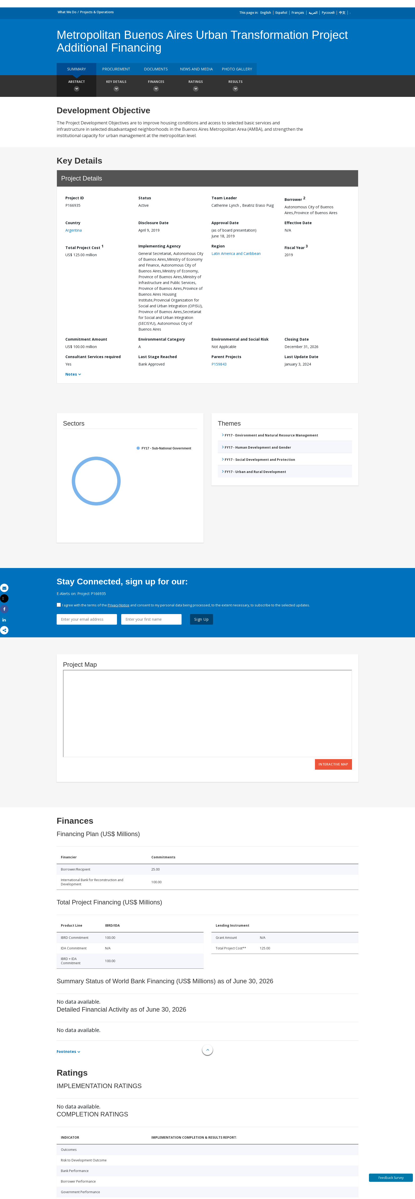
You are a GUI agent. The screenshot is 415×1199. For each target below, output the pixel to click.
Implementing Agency (159, 246)
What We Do (67, 12)
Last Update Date (301, 356)
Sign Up (201, 619)
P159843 (219, 364)
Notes (71, 374)
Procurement (116, 68)
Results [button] (235, 86)
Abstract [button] (76, 86)
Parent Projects (226, 356)
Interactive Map (333, 764)
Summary (76, 68)
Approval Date (225, 222)
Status (144, 197)
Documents (156, 68)
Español (281, 12)
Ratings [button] (195, 86)
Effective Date (298, 222)
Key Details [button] (116, 86)
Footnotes (66, 1051)
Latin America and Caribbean (236, 253)
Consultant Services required (93, 356)
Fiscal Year (296, 247)
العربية (313, 12)
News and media (196, 68)
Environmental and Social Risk (240, 339)
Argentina (73, 230)
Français (298, 12)
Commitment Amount (86, 339)
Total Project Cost (84, 247)
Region (218, 246)
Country (72, 222)
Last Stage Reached (157, 356)
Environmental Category (161, 339)
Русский (328, 12)
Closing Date (297, 339)
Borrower (295, 198)
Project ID (74, 197)
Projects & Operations (97, 12)
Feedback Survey (391, 1177)
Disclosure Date (153, 222)
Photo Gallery (237, 68)
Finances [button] (156, 86)
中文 (342, 12)
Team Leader (224, 197)
